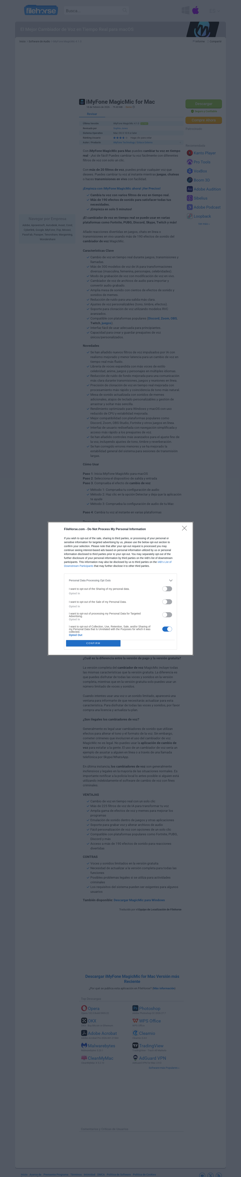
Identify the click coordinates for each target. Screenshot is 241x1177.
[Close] (185, 529)
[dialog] (120, 588)
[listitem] (120, 580)
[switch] (167, 588)
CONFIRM (93, 643)
